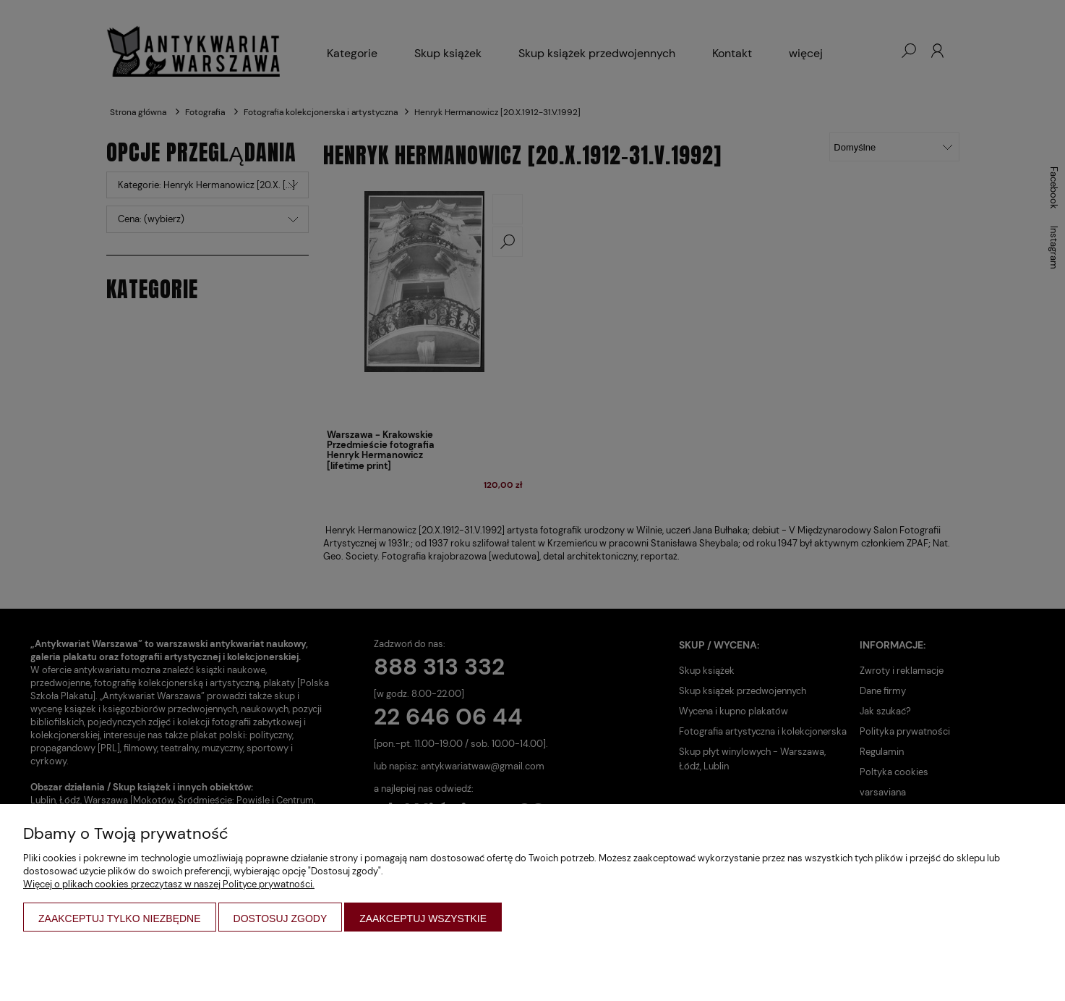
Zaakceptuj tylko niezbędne (119, 918)
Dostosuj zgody (281, 918)
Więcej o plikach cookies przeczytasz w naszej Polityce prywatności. (169, 884)
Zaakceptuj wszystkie (423, 918)
